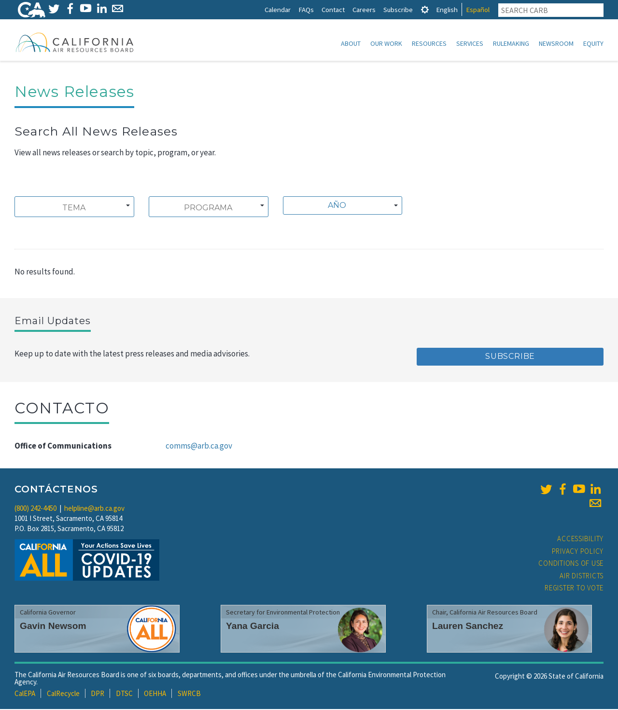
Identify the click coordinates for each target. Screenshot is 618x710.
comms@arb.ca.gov (199, 446)
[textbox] (340, 206)
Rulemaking (511, 43)
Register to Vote (574, 588)
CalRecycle (63, 694)
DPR (97, 694)
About (351, 43)
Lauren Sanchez (467, 627)
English (447, 9)
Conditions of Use (571, 564)
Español (478, 9)
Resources (429, 43)
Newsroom (556, 43)
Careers (364, 9)
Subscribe (398, 9)
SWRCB (189, 694)
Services (469, 43)
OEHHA (155, 694)
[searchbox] (74, 209)
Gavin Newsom (53, 627)
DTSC (124, 694)
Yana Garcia (252, 627)
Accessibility (580, 539)
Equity (593, 43)
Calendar (278, 9)
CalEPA (24, 694)
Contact (333, 9)
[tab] (425, 9)
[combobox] (74, 207)
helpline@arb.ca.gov (94, 509)
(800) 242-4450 (35, 509)
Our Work (386, 43)
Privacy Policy (578, 552)
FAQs (306, 9)
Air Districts (582, 576)
